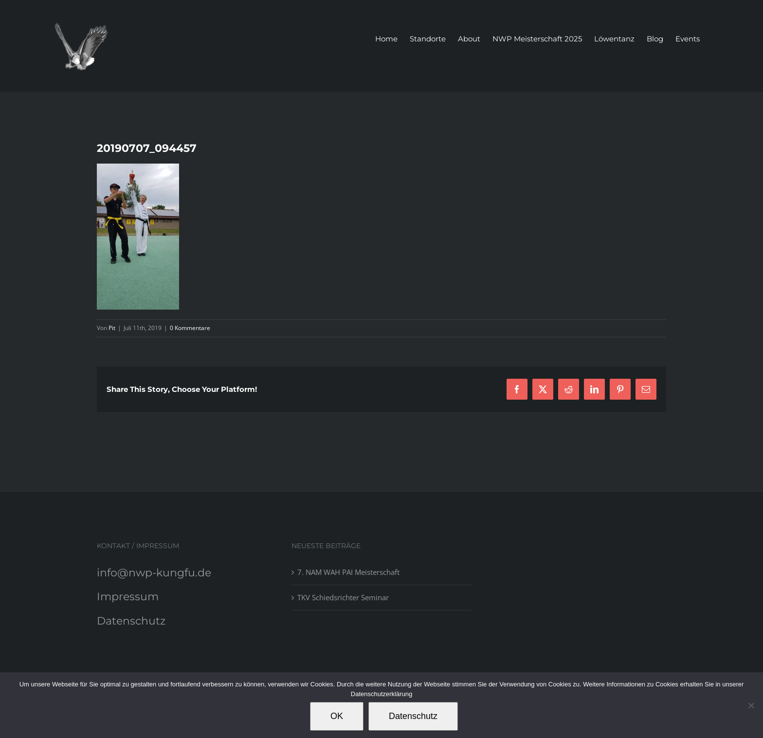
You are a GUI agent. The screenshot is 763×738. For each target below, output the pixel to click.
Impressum (128, 596)
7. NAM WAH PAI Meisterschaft (348, 572)
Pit (112, 328)
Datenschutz (131, 620)
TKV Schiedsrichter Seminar (343, 597)
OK (336, 716)
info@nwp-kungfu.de (154, 572)
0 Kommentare (190, 328)
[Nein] (751, 705)
